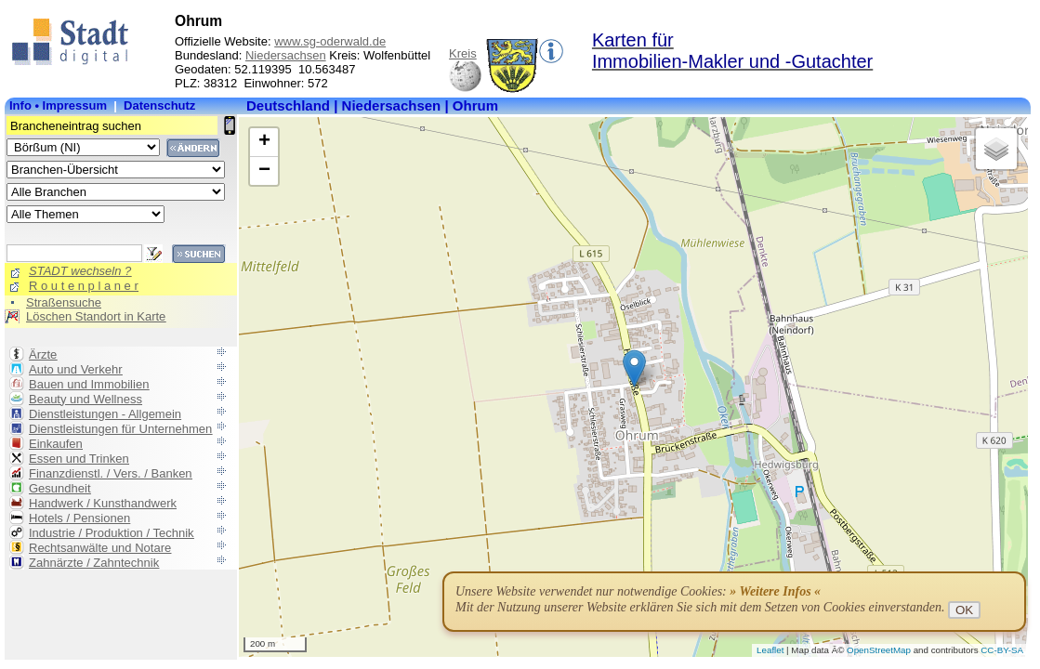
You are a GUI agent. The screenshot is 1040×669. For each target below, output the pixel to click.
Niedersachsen (285, 55)
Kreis (463, 53)
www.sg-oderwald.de (330, 41)
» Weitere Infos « (775, 591)
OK (964, 610)
